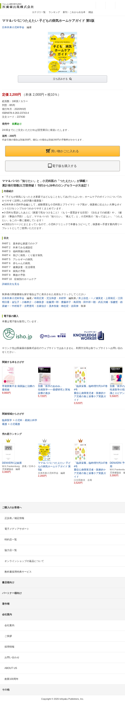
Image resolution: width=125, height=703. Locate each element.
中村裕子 (17, 306)
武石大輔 (103, 302)
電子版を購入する (62, 166)
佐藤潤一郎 (52, 302)
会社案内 (9, 625)
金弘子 (15, 302)
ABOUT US (11, 668)
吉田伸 (74, 306)
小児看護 (15, 424)
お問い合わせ (12, 657)
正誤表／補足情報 (14, 518)
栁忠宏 (65, 306)
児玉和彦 (51, 298)
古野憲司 (29, 306)
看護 (4, 424)
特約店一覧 (11, 539)
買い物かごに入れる (62, 151)
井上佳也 (83, 298)
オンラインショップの (24, 561)
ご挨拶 (8, 636)
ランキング (54, 12)
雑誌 (90, 12)
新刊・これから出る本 (74, 12)
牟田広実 (39, 298)
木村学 (62, 298)
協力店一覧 (11, 550)
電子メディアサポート (17, 528)
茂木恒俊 (54, 306)
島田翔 (77, 302)
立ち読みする (60, 78)
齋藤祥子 (66, 302)
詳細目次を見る (10, 284)
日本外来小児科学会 (13, 27)
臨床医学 (7, 420)
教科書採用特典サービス (18, 571)
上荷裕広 (110, 298)
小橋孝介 (27, 302)
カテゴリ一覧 (39, 12)
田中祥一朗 (89, 302)
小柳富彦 (39, 302)
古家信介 (41, 306)
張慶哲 (114, 302)
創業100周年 (11, 679)
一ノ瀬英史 (97, 298)
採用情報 (9, 646)
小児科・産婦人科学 (26, 420)
